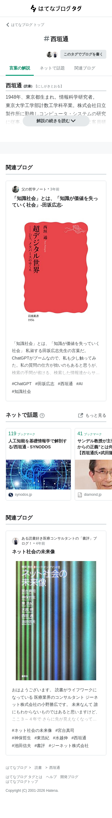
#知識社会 (21, 391)
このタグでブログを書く (83, 54)
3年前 (54, 189)
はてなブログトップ (22, 782)
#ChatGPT (22, 383)
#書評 (40, 745)
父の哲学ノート (34, 189)
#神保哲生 (21, 737)
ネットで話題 (52, 68)
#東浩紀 (42, 737)
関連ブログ (84, 68)
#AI (79, 383)
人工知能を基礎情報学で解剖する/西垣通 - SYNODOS (37, 444)
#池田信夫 (21, 745)
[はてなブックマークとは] (42, 415)
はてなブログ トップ (25, 25)
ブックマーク (22, 433)
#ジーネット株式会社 (69, 745)
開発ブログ (69, 777)
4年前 (40, 543)
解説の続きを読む (56, 120)
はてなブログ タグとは (24, 777)
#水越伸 (60, 737)
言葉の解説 (19, 68)
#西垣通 (65, 383)
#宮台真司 (65, 730)
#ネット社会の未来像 (32, 730)
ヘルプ (51, 777)
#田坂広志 (44, 383)
